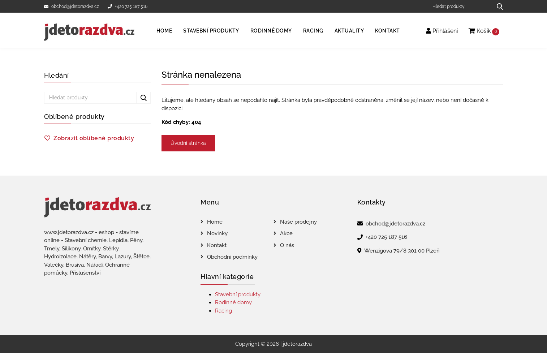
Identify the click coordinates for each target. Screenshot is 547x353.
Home (164, 31)
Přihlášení (442, 30)
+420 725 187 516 (127, 6)
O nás (287, 245)
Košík (484, 31)
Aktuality (349, 31)
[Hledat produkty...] (497, 6)
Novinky (217, 233)
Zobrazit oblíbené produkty (93, 138)
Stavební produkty (211, 31)
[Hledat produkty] (460, 6)
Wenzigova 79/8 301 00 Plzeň (402, 250)
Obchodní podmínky (232, 257)
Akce (286, 233)
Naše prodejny (298, 222)
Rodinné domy (271, 31)
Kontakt (387, 31)
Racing (313, 31)
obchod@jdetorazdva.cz (71, 6)
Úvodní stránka (188, 143)
